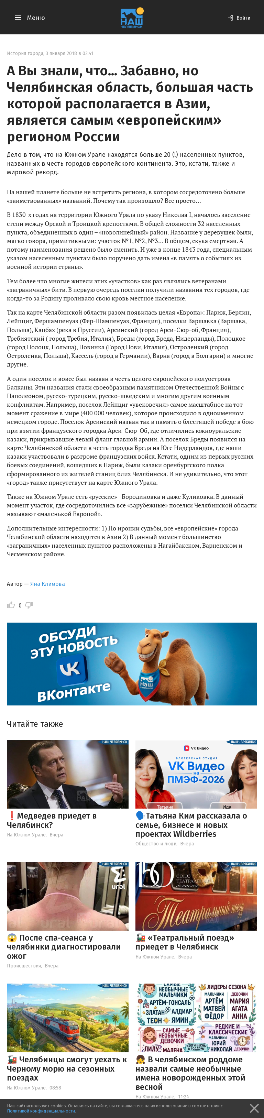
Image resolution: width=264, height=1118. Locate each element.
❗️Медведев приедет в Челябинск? (52, 820)
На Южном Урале (26, 835)
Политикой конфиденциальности (41, 1111)
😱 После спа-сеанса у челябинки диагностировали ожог (64, 947)
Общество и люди (155, 844)
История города (25, 53)
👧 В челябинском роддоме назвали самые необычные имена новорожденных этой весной (190, 1073)
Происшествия (24, 966)
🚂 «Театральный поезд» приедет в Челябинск (184, 942)
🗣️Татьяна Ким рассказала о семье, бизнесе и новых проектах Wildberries (191, 825)
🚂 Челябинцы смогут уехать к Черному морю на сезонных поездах (67, 1069)
